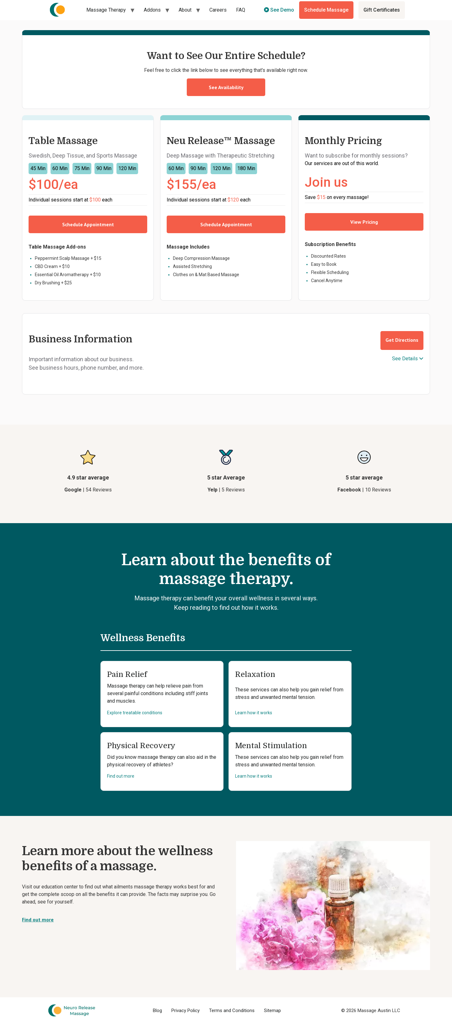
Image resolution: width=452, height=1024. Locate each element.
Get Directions (401, 340)
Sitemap (272, 1010)
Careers (218, 10)
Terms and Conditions (232, 1010)
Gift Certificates (381, 10)
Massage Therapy (106, 10)
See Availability (226, 87)
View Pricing (364, 222)
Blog (157, 1010)
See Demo (279, 10)
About (185, 10)
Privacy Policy (185, 1010)
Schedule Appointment (88, 224)
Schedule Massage (326, 10)
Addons (152, 10)
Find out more (120, 776)
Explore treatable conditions (134, 712)
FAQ (240, 10)
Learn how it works (253, 712)
